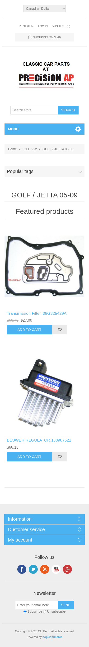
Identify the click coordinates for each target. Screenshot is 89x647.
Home (12, 149)
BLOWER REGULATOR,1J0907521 (39, 440)
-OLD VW (30, 149)
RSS (44, 569)
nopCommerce (52, 637)
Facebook (21, 569)
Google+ (67, 569)
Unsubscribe (56, 611)
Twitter (33, 569)
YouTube (56, 569)
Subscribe (35, 611)
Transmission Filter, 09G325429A (37, 313)
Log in (43, 26)
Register (26, 26)
